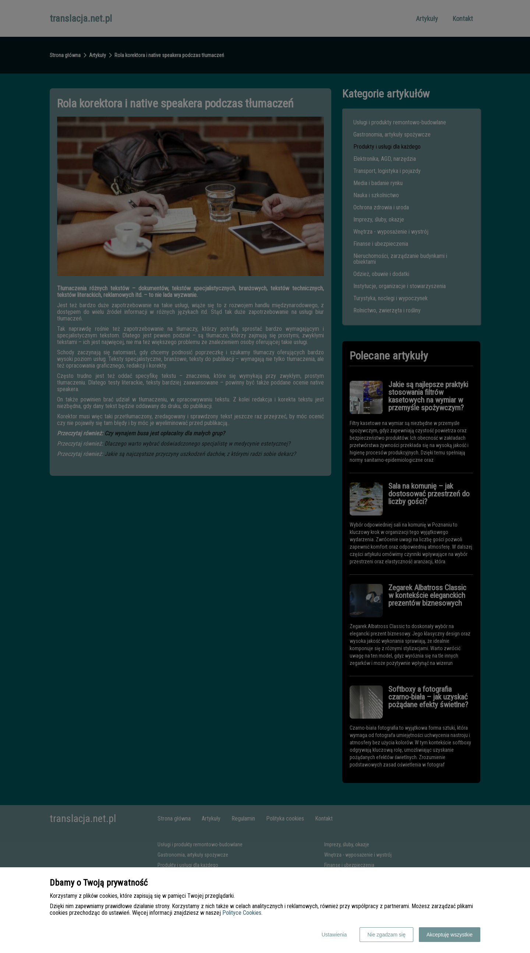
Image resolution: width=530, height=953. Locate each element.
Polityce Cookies (241, 912)
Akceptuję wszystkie (450, 935)
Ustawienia (334, 935)
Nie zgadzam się (386, 935)
